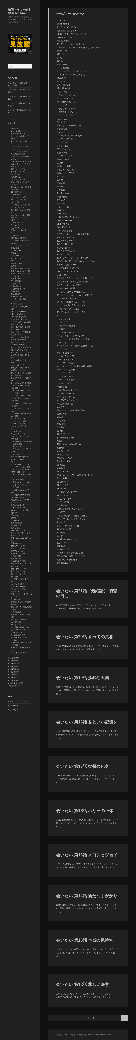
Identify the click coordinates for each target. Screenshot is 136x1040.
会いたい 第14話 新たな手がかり (87, 895)
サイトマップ (13, 710)
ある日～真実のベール (19, 352)
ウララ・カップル (18, 222)
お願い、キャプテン (18, 273)
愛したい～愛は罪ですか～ (21, 136)
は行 (12, 669)
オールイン (15, 276)
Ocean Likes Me (17, 311)
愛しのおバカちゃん (18, 210)
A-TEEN (14, 301)
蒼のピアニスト (17, 172)
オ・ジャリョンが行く (19, 258)
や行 (12, 674)
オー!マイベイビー (18, 464)
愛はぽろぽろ (16, 561)
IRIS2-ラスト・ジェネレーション (72, 34)
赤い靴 (13, 624)
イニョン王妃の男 (18, 207)
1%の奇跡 (15, 192)
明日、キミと (16, 574)
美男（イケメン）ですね (20, 614)
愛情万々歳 (15, 166)
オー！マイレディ (18, 477)
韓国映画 (12, 686)
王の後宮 (14, 281)
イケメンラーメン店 (18, 205)
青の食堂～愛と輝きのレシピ (70, 552)
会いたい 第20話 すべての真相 (84, 636)
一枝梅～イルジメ (18, 485)
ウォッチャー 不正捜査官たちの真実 (73, 339)
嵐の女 (13, 528)
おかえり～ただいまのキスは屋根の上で (75, 278)
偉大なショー (16, 507)
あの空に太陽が (17, 339)
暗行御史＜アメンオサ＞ (20, 579)
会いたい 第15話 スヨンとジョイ (87, 855)
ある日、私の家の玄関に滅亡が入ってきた (76, 261)
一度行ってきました (18, 482)
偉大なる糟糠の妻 (18, 505)
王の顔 (13, 283)
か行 (12, 658)
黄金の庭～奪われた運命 (20, 647)
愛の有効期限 (16, 133)
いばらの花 (15, 365)
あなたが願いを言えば (19, 332)
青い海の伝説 (16, 635)
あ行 (12, 128)
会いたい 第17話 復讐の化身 (82, 766)
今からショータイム (18, 497)
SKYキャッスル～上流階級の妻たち (73, 234)
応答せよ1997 (16, 250)
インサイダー (16, 423)
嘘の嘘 (13, 518)
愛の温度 (14, 556)
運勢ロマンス (16, 630)
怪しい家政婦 (16, 179)
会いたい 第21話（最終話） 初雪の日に (86, 593)
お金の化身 (15, 248)
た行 (12, 663)
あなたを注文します (18, 337)
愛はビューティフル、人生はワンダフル (75, 474)
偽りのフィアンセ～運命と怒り (71, 410)
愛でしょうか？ (17, 548)
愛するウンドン (17, 546)
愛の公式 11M (17, 553)
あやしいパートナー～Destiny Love (73, 257)
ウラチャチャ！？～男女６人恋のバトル (75, 346)
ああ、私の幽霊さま (18, 327)
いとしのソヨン (17, 197)
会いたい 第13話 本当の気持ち (84, 940)
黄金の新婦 (15, 291)
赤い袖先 (14, 622)
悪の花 (13, 535)
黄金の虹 (14, 294)
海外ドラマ (14, 683)
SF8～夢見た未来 (17, 319)
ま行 (12, 672)
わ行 (12, 680)
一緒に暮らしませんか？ (20, 490)
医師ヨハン (15, 515)
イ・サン (14, 194)
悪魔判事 (14, 543)
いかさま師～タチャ (18, 215)
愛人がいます (16, 571)
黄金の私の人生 (17, 652)
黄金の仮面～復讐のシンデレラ (71, 556)
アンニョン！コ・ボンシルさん (71, 74)
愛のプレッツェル (18, 551)
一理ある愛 (15, 487)
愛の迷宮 (14, 558)
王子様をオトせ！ (18, 253)
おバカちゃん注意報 (18, 383)
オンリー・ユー (17, 299)
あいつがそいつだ (18, 329)
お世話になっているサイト (18, 701)
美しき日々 (15, 227)
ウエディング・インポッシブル (71, 335)
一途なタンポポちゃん (19, 217)
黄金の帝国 (15, 255)
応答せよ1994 (16, 263)
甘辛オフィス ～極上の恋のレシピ (72, 519)
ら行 (12, 677)
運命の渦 (14, 632)
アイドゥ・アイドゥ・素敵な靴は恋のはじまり (78, 47)
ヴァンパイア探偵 (18, 479)
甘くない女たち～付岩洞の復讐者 (72, 515)
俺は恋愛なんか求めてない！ (70, 400)
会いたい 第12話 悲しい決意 (82, 984)
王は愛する (15, 591)
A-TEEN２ (15, 304)
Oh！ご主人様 (16, 314)
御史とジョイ (16, 530)
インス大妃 (15, 212)
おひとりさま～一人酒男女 (21, 378)
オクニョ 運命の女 (18, 457)
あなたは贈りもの (18, 334)
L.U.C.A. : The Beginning (20, 306)
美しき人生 (15, 225)
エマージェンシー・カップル (70, 135)
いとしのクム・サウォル (20, 360)
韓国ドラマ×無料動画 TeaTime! (19, 11)
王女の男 (14, 286)
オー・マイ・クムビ (18, 467)
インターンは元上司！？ (20, 426)
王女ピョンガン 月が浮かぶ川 (70, 508)
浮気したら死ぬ (17, 586)
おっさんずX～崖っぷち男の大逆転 (72, 281)
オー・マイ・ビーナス (19, 474)
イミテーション (17, 421)
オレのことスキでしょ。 (20, 459)
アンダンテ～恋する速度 (20, 408)
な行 (12, 666)
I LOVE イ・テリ (17, 151)
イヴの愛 (14, 431)
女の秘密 (14, 523)
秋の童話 (14, 612)
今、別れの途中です (18, 495)
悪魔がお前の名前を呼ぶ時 (21, 538)
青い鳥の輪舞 (16, 154)
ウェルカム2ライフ (18, 434)
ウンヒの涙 (15, 454)
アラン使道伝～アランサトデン (71, 71)
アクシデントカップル (19, 395)
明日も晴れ (15, 576)
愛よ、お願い (16, 569)
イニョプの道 (16, 418)
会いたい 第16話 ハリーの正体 (84, 810)
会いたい (14, 131)
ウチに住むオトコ (18, 446)
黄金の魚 (14, 296)
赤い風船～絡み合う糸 (19, 627)
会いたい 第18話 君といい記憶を (86, 722)
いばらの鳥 (15, 202)
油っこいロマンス (18, 584)
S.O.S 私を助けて (17, 317)
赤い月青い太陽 (17, 619)
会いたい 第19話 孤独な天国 (82, 677)
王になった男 (16, 589)
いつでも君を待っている (20, 355)
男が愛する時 (16, 289)
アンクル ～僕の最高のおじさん (71, 305)
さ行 (12, 660)
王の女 (13, 266)
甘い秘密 (14, 599)
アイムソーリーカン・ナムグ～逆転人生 (75, 295)
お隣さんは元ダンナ (18, 271)
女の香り (14, 525)
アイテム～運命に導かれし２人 (71, 291)
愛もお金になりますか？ (20, 141)
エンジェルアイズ (18, 245)
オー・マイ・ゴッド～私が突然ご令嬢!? (75, 366)
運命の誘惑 (15, 235)
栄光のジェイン (17, 238)
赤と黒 (13, 174)
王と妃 (13, 278)
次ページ (124, 1018)
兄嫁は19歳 (15, 177)
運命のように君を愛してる (21, 230)
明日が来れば (16, 169)
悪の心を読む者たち (18, 533)
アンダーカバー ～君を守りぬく (71, 312)
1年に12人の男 (16, 199)
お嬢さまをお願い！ (18, 268)
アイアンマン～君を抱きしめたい (72, 44)
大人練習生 (15, 520)
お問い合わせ (13, 705)
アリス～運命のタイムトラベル (71, 302)
